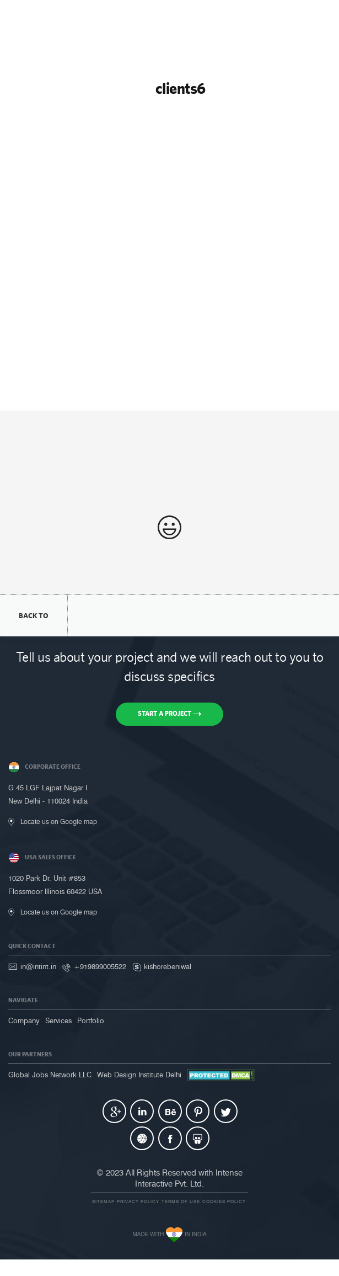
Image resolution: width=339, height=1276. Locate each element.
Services (58, 1020)
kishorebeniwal (167, 966)
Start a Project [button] (169, 713)
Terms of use (181, 1201)
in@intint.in (38, 966)
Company (24, 1020)
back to (34, 616)
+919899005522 (100, 966)
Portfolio (90, 1020)
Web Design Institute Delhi (139, 1074)
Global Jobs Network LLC (50, 1074)
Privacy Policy (138, 1201)
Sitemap (103, 1201)
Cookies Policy (224, 1201)
